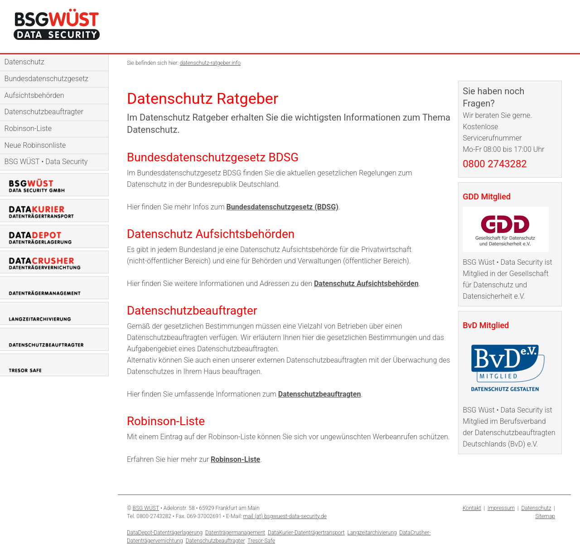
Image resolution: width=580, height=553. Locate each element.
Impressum (501, 508)
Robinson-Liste (28, 128)
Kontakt (472, 508)
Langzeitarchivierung (372, 532)
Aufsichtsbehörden (34, 95)
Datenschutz (24, 62)
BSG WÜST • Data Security (46, 161)
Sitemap (545, 516)
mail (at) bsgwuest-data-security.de (285, 516)
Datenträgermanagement (235, 532)
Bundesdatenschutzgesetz (47, 78)
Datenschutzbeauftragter (44, 111)
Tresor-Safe (261, 541)
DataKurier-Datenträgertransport (306, 532)
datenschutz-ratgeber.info (210, 63)
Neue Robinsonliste (35, 145)
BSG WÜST (146, 508)
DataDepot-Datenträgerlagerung (165, 532)
